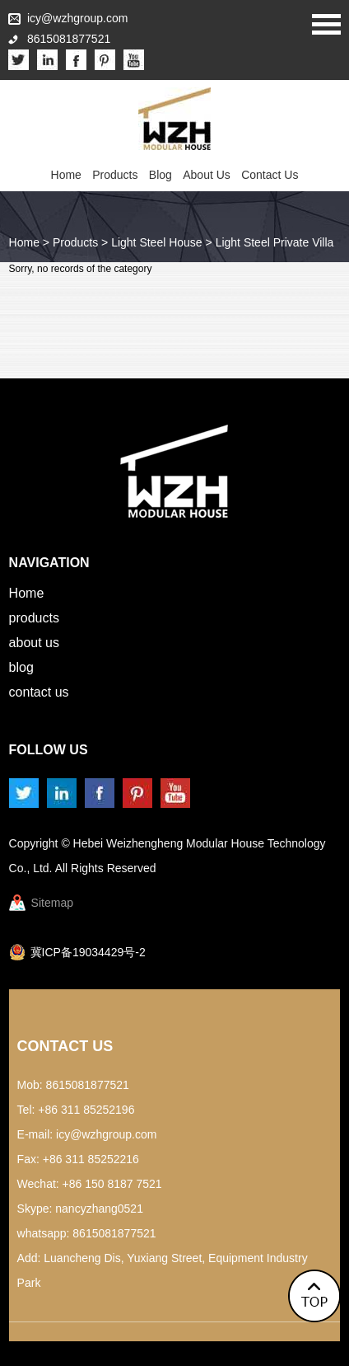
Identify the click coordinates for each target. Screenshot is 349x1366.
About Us (206, 174)
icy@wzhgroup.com (77, 18)
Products (114, 174)
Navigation (49, 563)
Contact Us (269, 174)
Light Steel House (156, 242)
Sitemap (52, 902)
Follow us (48, 750)
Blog (160, 174)
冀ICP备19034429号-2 (88, 952)
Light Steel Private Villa (275, 242)
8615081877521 (114, 1233)
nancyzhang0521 (99, 1208)
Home (66, 174)
